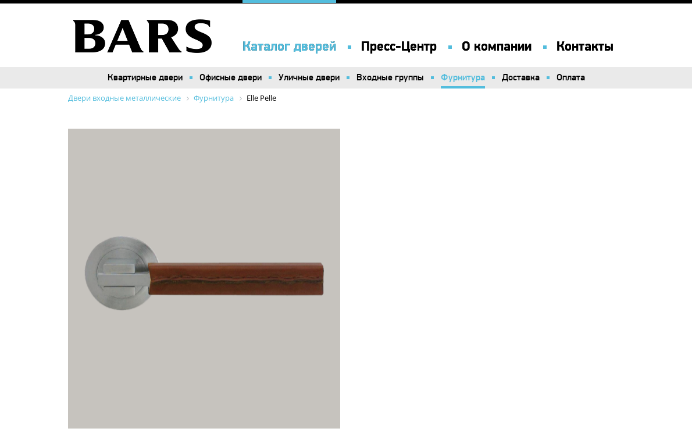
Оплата (571, 77)
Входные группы (390, 77)
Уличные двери (309, 77)
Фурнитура (463, 77)
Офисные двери (230, 77)
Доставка (521, 77)
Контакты (585, 46)
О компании (497, 46)
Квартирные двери (145, 77)
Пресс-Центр (399, 46)
